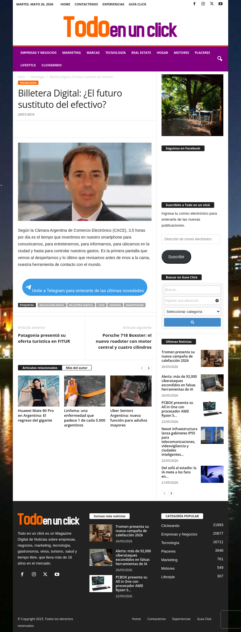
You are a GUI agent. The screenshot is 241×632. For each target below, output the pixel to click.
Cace (101, 305)
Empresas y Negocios (38, 52)
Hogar (162, 52)
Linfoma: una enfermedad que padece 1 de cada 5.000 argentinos (84, 418)
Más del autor (76, 368)
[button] (219, 59)
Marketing (71, 52)
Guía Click (137, 4)
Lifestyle (28, 65)
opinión (115, 305)
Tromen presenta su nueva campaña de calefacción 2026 (178, 356)
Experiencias (113, 4)
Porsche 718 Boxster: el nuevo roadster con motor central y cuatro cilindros (124, 341)
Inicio (21, 77)
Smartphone (135, 305)
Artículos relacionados (40, 368)
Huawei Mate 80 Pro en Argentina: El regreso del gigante (36, 415)
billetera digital (81, 305)
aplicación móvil (52, 305)
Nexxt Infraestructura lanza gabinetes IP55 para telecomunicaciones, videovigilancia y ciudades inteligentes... (179, 441)
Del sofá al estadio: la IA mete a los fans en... (179, 472)
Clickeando (52, 65)
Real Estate (141, 52)
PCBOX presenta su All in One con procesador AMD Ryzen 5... (177, 409)
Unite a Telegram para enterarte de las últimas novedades (85, 289)
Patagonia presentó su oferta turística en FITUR (44, 338)
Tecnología (115, 52)
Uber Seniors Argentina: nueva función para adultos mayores (128, 418)
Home (65, 4)
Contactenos (86, 4)
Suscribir (176, 257)
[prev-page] (142, 368)
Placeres (202, 52)
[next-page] (149, 368)
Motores (181, 52)
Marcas (93, 52)
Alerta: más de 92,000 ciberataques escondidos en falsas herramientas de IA (179, 383)
